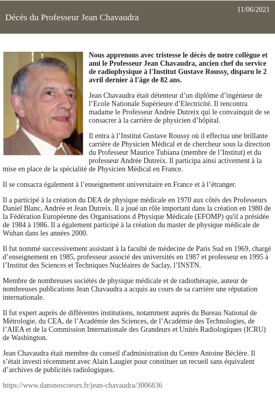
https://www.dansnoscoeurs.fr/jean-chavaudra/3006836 (82, 385)
